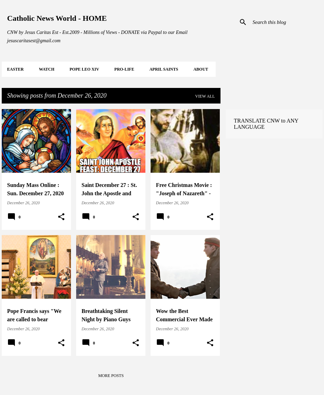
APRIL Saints (164, 69)
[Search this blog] (286, 22)
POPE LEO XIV (84, 69)
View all (205, 96)
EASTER (15, 69)
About (201, 69)
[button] (61, 217)
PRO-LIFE (124, 69)
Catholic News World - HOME (57, 18)
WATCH (46, 69)
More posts (111, 375)
